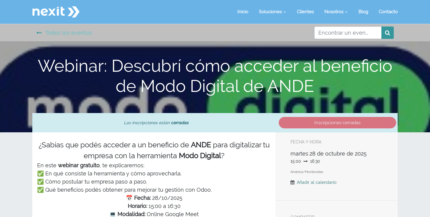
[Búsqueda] (387, 33)
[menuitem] (242, 12)
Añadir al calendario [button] (316, 182)
